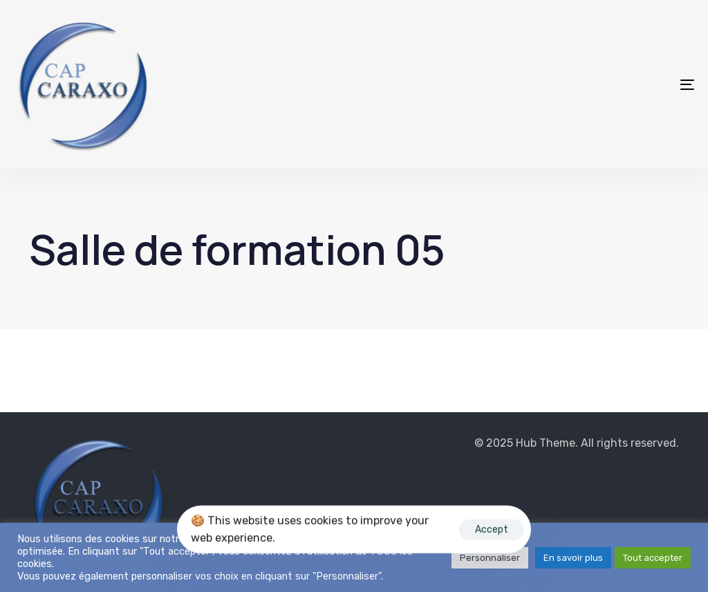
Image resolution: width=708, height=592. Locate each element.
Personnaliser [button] (490, 558)
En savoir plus (573, 558)
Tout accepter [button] (652, 558)
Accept (491, 529)
